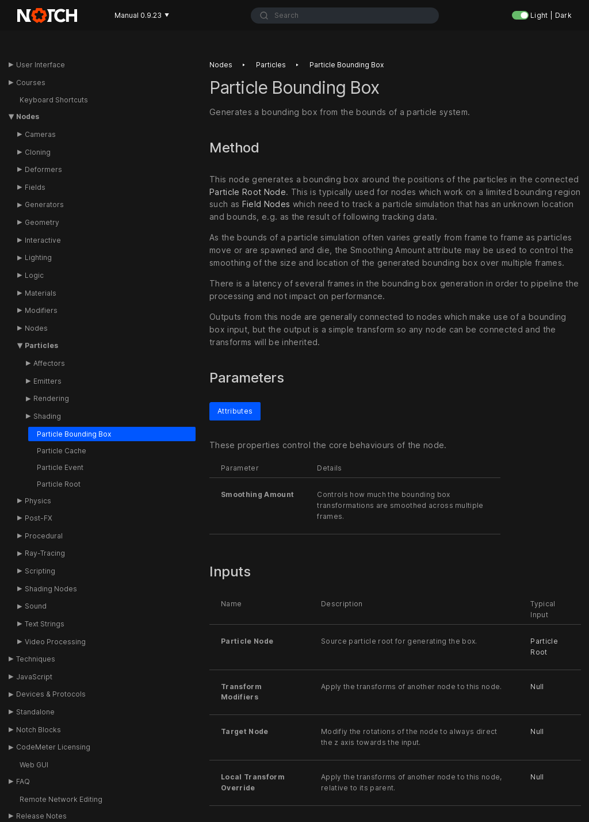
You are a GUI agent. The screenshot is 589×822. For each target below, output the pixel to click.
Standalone (35, 712)
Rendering (51, 398)
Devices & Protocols (51, 694)
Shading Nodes (51, 588)
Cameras (40, 134)
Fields (35, 187)
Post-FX (38, 518)
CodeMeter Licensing (53, 747)
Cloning (38, 152)
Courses (30, 82)
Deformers (43, 169)
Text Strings (44, 624)
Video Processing (55, 641)
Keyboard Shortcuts (54, 99)
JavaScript (34, 676)
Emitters (47, 381)
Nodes (27, 116)
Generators (44, 204)
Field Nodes (266, 204)
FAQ (23, 781)
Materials (40, 293)
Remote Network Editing (61, 799)
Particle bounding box (346, 64)
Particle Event (60, 467)
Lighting (38, 257)
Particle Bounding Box (74, 434)
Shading (47, 416)
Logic (34, 275)
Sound (36, 606)
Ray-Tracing (45, 553)
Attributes (235, 411)
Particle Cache (61, 450)
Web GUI (34, 764)
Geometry (42, 222)
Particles (41, 345)
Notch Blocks (38, 729)
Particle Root (59, 484)
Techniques (35, 659)
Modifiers (41, 310)
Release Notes (41, 816)
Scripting (40, 571)
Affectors (49, 363)
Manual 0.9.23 (141, 15)
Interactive (43, 240)
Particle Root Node (247, 192)
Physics (38, 500)
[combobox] (345, 15)
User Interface (40, 64)
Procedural (44, 536)
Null (537, 686)
